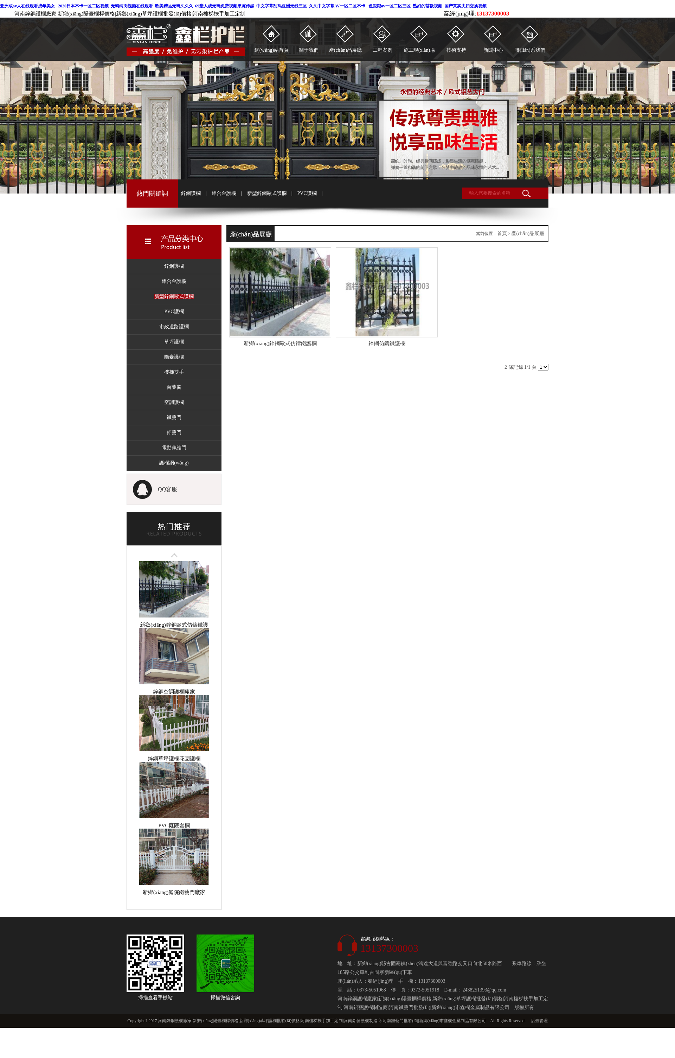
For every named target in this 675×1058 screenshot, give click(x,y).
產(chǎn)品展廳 (527, 233)
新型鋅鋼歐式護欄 (267, 193)
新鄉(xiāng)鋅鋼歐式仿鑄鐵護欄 (174, 625)
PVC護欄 (306, 193)
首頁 (502, 233)
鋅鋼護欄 (191, 193)
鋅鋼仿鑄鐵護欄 (386, 343)
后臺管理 (539, 1020)
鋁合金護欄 (224, 193)
